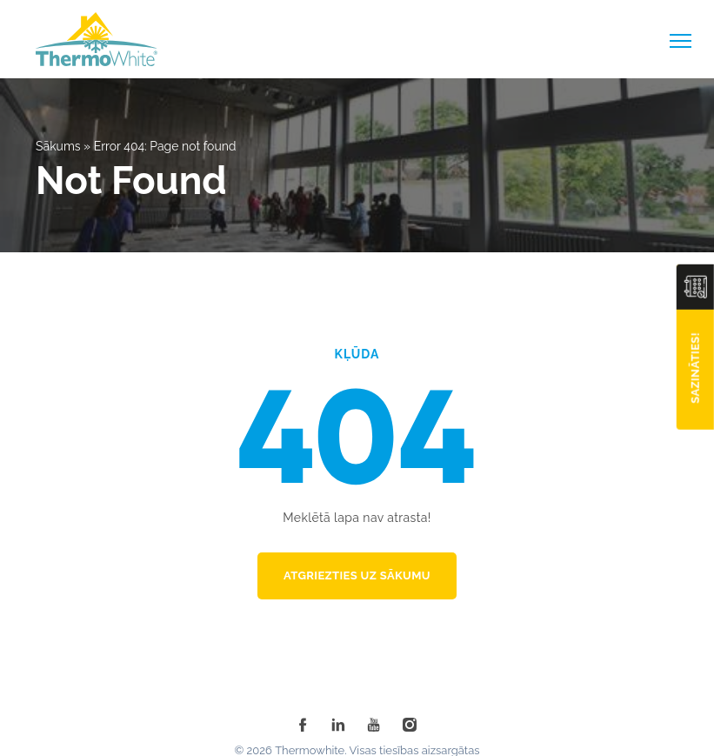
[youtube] (374, 724)
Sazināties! (695, 368)
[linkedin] (338, 724)
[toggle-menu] (680, 41)
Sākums (58, 146)
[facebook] (302, 724)
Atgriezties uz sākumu (357, 575)
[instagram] (409, 724)
